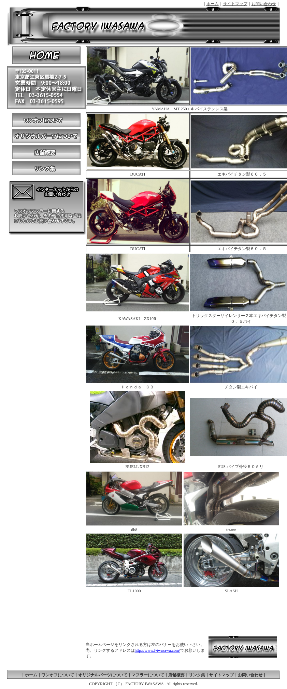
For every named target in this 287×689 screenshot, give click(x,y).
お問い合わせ (264, 3)
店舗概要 (46, 153)
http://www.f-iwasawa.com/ (157, 650)
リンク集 (46, 169)
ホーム (212, 3)
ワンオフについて (46, 119)
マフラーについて (147, 675)
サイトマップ (235, 3)
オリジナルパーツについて (46, 137)
